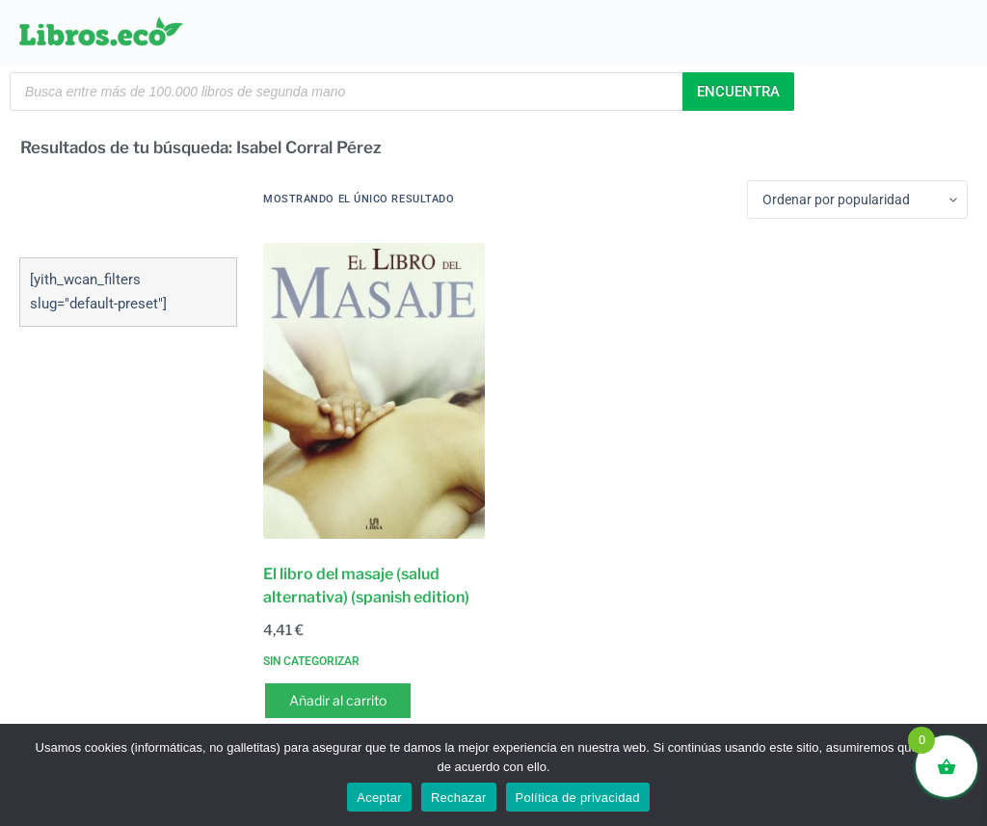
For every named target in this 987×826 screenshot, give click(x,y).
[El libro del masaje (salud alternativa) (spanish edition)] (374, 391)
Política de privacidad (578, 797)
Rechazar (459, 797)
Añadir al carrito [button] (338, 700)
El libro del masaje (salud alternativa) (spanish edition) (366, 585)
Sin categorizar (311, 661)
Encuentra (738, 91)
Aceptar (379, 797)
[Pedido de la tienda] (857, 199)
